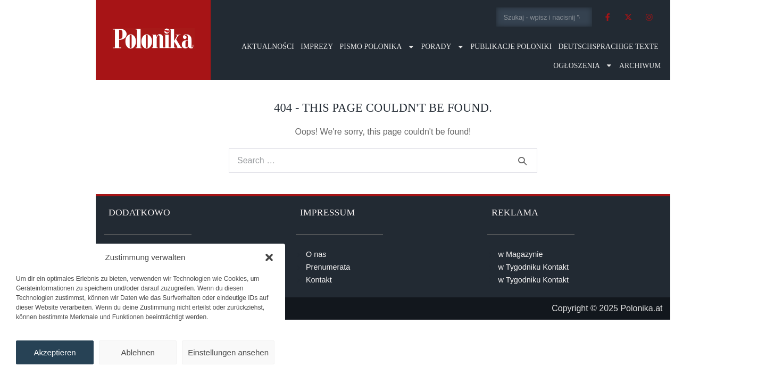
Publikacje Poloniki (511, 47)
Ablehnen (137, 352)
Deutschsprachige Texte (608, 47)
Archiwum (640, 66)
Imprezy (317, 47)
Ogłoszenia (583, 65)
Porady (442, 47)
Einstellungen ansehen (228, 352)
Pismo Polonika (377, 47)
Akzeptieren (55, 352)
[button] (269, 257)
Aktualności (268, 47)
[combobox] (544, 17)
